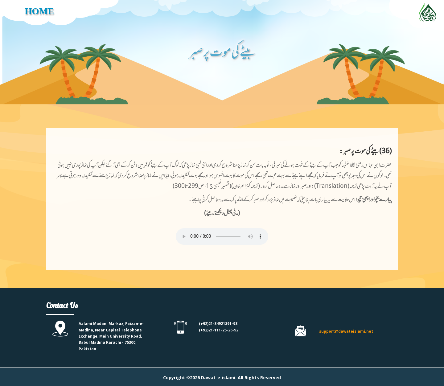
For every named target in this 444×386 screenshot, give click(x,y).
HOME (39, 11)
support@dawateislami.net (346, 331)
